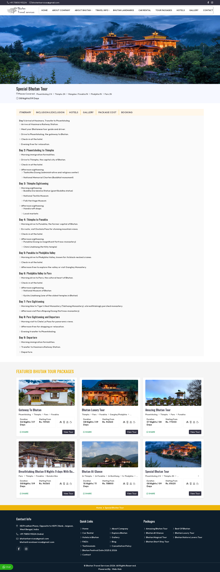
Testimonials (87, 546)
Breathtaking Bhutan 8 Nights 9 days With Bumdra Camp (47, 471)
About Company (61, 10)
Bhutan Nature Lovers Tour (187, 537)
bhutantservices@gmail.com (44, 2)
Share (24, 432)
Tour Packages (163, 10)
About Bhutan (83, 10)
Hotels (181, 10)
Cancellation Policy (120, 546)
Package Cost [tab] (107, 112)
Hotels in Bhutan (89, 537)
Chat (7, 567)
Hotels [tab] (73, 112)
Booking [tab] (127, 112)
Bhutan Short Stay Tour (156, 541)
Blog (112, 541)
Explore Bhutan (118, 533)
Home (44, 10)
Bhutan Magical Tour (155, 537)
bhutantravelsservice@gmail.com (37, 542)
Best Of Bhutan (181, 528)
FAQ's (84, 541)
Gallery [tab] (88, 112)
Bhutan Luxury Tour (93, 410)
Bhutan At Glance (92, 471)
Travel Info (102, 10)
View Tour (68, 432)
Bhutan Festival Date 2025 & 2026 (98, 550)
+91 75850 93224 (17, 2)
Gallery (193, 10)
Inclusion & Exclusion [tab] (50, 112)
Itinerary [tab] (25, 112)
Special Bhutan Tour (157, 471)
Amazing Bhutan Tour (157, 410)
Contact (208, 10)
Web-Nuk (117, 569)
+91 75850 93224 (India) (32, 534)
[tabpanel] (110, 236)
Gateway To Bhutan (30, 410)
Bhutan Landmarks (123, 10)
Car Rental (145, 10)
